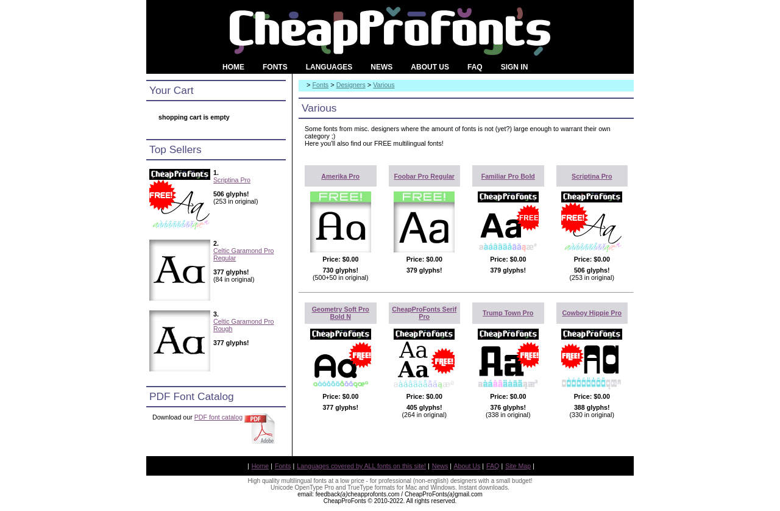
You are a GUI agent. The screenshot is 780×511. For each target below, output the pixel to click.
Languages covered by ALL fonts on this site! (361, 466)
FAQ (492, 466)
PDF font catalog (218, 417)
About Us (467, 466)
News (440, 466)
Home (260, 466)
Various (383, 84)
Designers (351, 84)
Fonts (321, 84)
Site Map (518, 466)
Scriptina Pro (231, 180)
